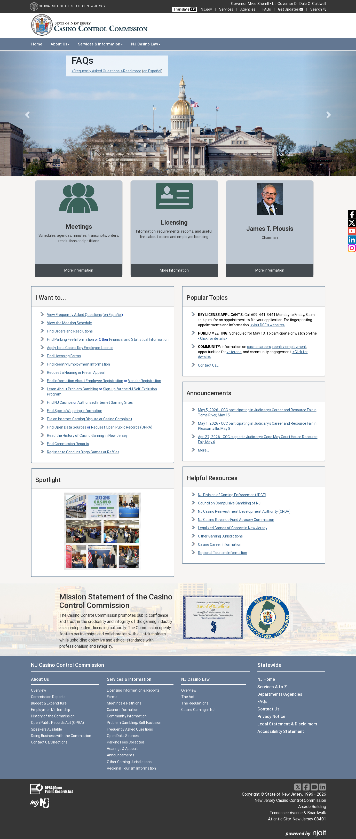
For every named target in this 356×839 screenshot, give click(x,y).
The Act (187, 696)
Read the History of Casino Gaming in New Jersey (87, 435)
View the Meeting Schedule (69, 323)
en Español (152, 71)
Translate (184, 9)
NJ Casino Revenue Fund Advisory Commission (236, 519)
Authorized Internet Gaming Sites (105, 402)
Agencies (247, 9)
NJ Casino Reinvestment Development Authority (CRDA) (244, 511)
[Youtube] (314, 786)
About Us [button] (60, 44)
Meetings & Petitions (124, 703)
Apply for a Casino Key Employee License (80, 347)
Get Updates (290, 9)
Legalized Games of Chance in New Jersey (232, 528)
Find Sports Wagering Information (74, 410)
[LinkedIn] (322, 786)
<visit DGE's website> (267, 325)
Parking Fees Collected (125, 742)
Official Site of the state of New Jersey (72, 6)
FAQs (267, 9)
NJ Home (266, 679)
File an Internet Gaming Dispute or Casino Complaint (89, 419)
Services (226, 9)
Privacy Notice (271, 716)
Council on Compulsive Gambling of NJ (229, 503)
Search (318, 9)
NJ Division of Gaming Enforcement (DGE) (232, 495)
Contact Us (268, 708)
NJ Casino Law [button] (146, 44)
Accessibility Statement (280, 731)
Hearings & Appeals (122, 748)
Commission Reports (48, 696)
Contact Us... (208, 365)
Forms (112, 696)
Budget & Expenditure (49, 703)
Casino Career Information (219, 544)
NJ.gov (206, 9)
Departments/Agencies (279, 694)
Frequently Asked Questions (130, 729)
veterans (234, 352)
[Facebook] (306, 786)
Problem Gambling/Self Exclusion (134, 722)
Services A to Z (272, 686)
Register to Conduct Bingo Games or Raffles (83, 452)
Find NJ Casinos (60, 402)
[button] (26, 113)
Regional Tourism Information (222, 552)
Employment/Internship (50, 709)
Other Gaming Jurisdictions (220, 536)
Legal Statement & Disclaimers (287, 723)
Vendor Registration (144, 380)
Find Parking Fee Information (70, 339)
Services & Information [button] (100, 44)
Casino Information (122, 709)
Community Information (127, 716)
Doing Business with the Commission (61, 735)
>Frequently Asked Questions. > (97, 71)
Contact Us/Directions (49, 742)
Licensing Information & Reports (133, 690)
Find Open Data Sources (66, 427)
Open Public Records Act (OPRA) (57, 722)
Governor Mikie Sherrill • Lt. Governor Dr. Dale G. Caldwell (278, 3)
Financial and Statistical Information (139, 339)
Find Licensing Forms (64, 356)
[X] (297, 786)
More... (203, 450)
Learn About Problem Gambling (72, 389)
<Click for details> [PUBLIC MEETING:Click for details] (212, 338)
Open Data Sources (123, 735)
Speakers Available (46, 729)
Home (36, 44)
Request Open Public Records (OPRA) (121, 427)
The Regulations (194, 703)
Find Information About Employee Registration (85, 380)
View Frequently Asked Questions (74, 314)
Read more (132, 71)
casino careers (259, 346)
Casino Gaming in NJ (198, 709)
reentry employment (289, 346)
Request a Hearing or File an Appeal (76, 372)
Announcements (120, 755)
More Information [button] (78, 270)
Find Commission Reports (68, 443)
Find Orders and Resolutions (70, 331)
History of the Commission (53, 716)
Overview (38, 690)
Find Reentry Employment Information (78, 364)
